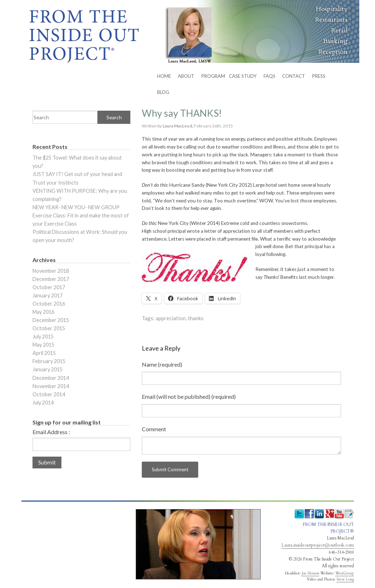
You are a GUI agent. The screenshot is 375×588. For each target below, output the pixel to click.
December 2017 (50, 279)
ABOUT (186, 76)
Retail (339, 30)
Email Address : (51, 432)
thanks (196, 318)
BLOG (163, 92)
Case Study (242, 76)
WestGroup (344, 573)
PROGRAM (213, 76)
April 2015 (44, 353)
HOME (164, 76)
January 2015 (47, 369)
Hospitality (332, 9)
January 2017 (47, 295)
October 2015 (48, 328)
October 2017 (48, 287)
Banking (335, 41)
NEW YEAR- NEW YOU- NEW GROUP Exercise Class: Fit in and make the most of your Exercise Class (80, 215)
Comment (154, 429)
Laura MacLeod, (178, 126)
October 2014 (48, 394)
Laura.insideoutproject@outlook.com (317, 545)
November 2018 (50, 271)
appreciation (171, 318)
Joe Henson (310, 573)
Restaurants (331, 19)
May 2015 (43, 345)
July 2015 (43, 336)
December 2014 (50, 378)
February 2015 (48, 361)
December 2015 (50, 320)
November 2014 (50, 386)
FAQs (269, 76)
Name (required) (162, 364)
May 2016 (43, 312)
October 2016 (48, 304)
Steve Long (345, 579)
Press (318, 76)
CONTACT (293, 76)
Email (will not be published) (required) (189, 396)
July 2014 (43, 402)
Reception (333, 51)
